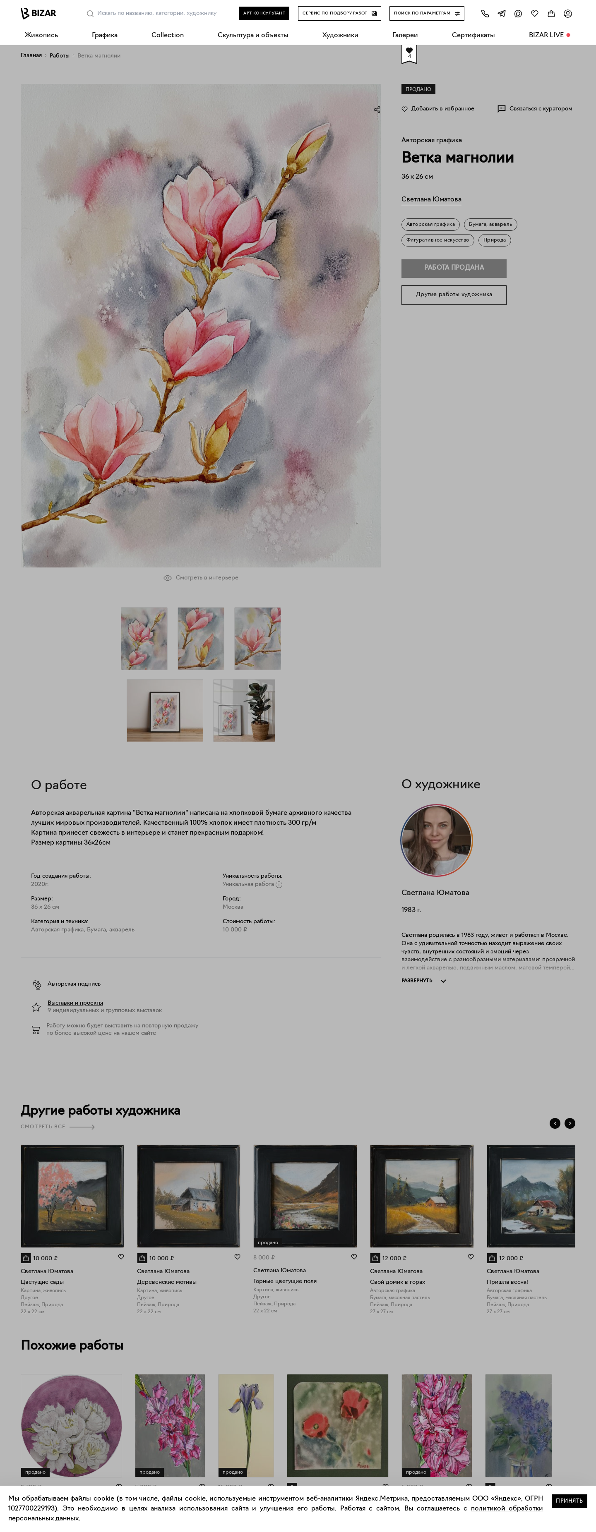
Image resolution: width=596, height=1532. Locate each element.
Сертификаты (473, 35)
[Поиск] (90, 13)
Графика (105, 35)
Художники (340, 35)
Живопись (41, 35)
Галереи (405, 35)
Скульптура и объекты (253, 35)
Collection (167, 35)
